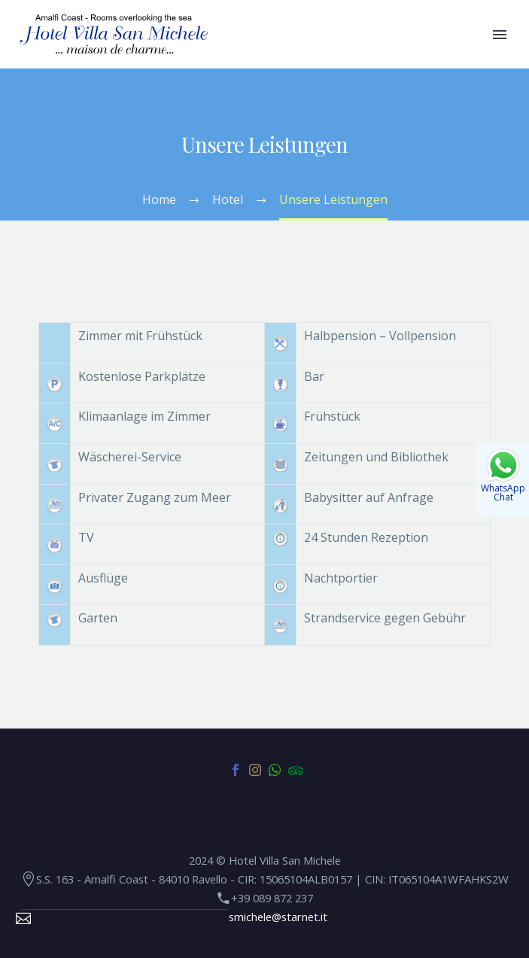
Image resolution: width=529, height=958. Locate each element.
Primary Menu (499, 34)
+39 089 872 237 (272, 897)
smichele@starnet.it (278, 916)
